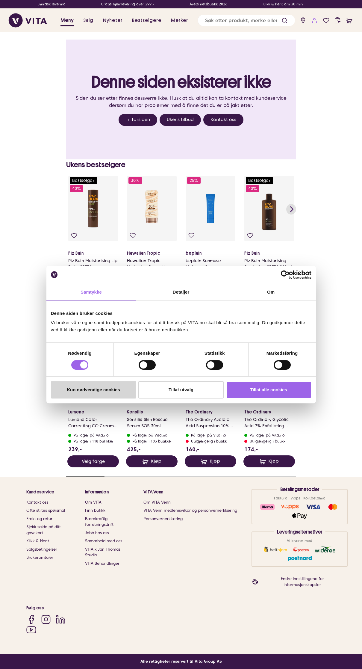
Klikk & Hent (37, 541)
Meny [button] (67, 20)
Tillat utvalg (181, 389)
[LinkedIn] (61, 619)
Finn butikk (95, 510)
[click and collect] (337, 20)
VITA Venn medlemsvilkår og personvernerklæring (190, 510)
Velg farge (92, 461)
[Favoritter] (326, 20)
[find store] (303, 20)
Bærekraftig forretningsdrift (99, 522)
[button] (284, 20)
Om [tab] (271, 292)
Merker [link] (179, 20)
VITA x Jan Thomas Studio (102, 552)
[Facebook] (31, 619)
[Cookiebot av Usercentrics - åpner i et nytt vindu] (285, 274)
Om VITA (93, 502)
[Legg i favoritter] (74, 235)
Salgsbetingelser (41, 549)
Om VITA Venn (157, 502)
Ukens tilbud (180, 119)
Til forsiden (138, 119)
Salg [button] (88, 20)
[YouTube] (31, 629)
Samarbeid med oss (103, 541)
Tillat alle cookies (268, 389)
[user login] (314, 20)
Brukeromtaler (39, 557)
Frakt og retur (39, 519)
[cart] (349, 20)
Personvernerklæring (163, 519)
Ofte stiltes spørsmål (45, 510)
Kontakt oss (223, 119)
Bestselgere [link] (146, 20)
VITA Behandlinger (102, 563)
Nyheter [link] (112, 20)
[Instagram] (46, 619)
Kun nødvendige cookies (93, 389)
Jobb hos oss (97, 533)
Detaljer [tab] (181, 292)
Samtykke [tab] (91, 292)
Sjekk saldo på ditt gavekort (43, 530)
